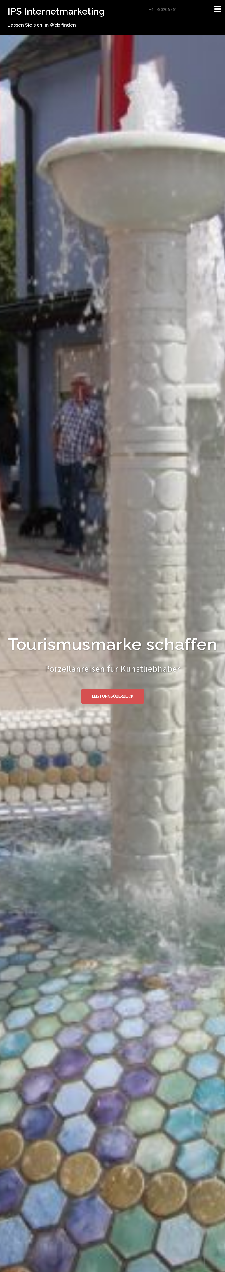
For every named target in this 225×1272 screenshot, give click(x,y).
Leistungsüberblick (112, 696)
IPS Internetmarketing (56, 11)
